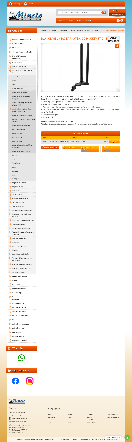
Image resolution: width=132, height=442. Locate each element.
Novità (69, 417)
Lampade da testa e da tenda (22, 210)
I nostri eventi (51, 420)
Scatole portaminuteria (20, 254)
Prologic (15, 171)
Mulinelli (15, 48)
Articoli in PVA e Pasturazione (23, 220)
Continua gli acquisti (50, 147)
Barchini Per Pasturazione (21, 268)
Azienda (50, 414)
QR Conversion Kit (18, 129)
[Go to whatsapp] (127, 437)
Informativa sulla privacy (113, 417)
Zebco (14, 175)
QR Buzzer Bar (17, 137)
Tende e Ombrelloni (19, 202)
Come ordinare (69, 147)
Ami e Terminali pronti (20, 246)
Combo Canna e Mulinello (22, 52)
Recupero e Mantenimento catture (21, 215)
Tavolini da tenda (18, 206)
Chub (14, 81)
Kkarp (14, 155)
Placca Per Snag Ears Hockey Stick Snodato (23, 120)
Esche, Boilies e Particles (21, 228)
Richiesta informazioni (107, 148)
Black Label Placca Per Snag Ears (23, 115)
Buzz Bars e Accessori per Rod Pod (80, 30)
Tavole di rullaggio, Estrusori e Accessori (23, 233)
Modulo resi (110, 420)
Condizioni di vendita (87, 148)
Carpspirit (15, 179)
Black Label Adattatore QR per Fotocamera (22, 146)
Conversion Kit (17, 133)
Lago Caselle (51, 417)
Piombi (15, 250)
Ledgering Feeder (19, 288)
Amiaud (15, 77)
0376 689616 (19, 430)
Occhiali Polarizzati (19, 307)
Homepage (44, 30)
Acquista (114, 142)
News (49, 422)
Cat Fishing (16, 293)
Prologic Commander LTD (22, 39)
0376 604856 (19, 418)
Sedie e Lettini (17, 194)
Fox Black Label (99, 30)
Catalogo (54, 30)
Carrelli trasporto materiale (22, 264)
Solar (14, 167)
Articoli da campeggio (20, 324)
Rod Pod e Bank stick (19, 66)
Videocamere (17, 320)
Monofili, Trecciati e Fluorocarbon (19, 57)
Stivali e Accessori (19, 311)
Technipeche (16, 163)
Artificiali (15, 280)
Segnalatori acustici (19, 183)
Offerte (70, 420)
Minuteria (15, 242)
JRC (13, 159)
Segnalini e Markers (19, 224)
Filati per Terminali (19, 238)
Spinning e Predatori (20, 276)
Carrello (70, 422)
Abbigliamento (18, 303)
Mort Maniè (16, 284)
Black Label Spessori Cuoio (21, 151)
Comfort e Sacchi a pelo (20, 198)
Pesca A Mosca (18, 336)
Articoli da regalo (19, 328)
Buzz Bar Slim (17, 141)
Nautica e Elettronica (20, 316)
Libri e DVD (16, 332)
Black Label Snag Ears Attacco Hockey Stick (22, 104)
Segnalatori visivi (18, 186)
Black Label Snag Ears (19, 92)
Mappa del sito (91, 420)
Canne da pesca (18, 44)
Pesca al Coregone (19, 340)
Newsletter (90, 414)
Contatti (89, 417)
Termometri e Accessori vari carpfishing (22, 259)
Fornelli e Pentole (18, 272)
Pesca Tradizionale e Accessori (20, 298)
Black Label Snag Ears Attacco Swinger (22, 97)
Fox (13, 85)
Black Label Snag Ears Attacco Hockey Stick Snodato (22, 110)
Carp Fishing (63, 30)
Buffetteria (16, 190)
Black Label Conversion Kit (21, 125)
